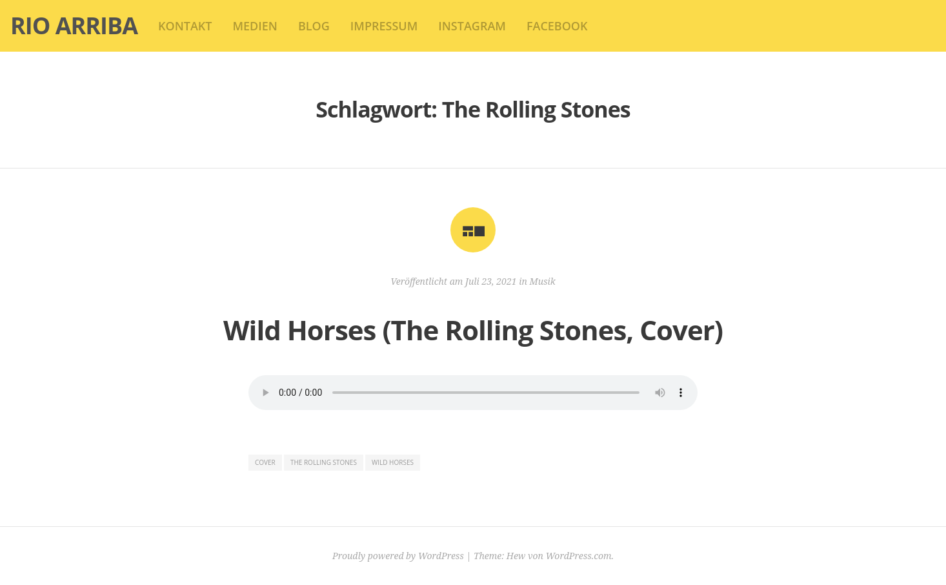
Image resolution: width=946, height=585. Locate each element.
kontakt (185, 26)
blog (314, 26)
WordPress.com (579, 555)
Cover (265, 462)
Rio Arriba (73, 25)
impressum (384, 26)
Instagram (472, 26)
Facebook (557, 26)
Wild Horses (393, 462)
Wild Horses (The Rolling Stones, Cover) (473, 329)
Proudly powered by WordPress (398, 555)
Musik (543, 281)
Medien (254, 26)
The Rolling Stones (323, 462)
